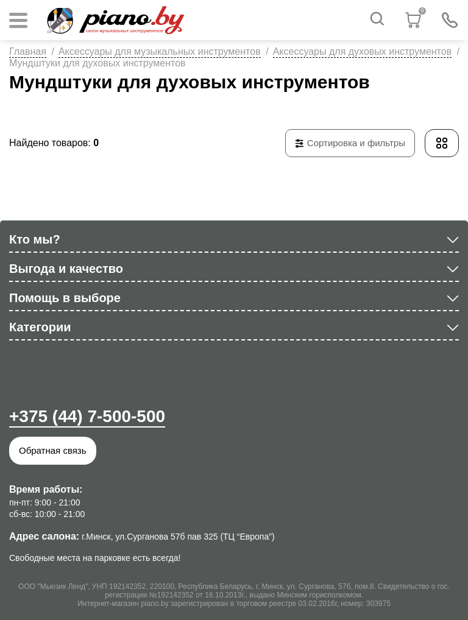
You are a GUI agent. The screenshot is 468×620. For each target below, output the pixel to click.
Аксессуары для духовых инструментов (362, 51)
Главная (27, 51)
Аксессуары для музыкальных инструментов (159, 51)
